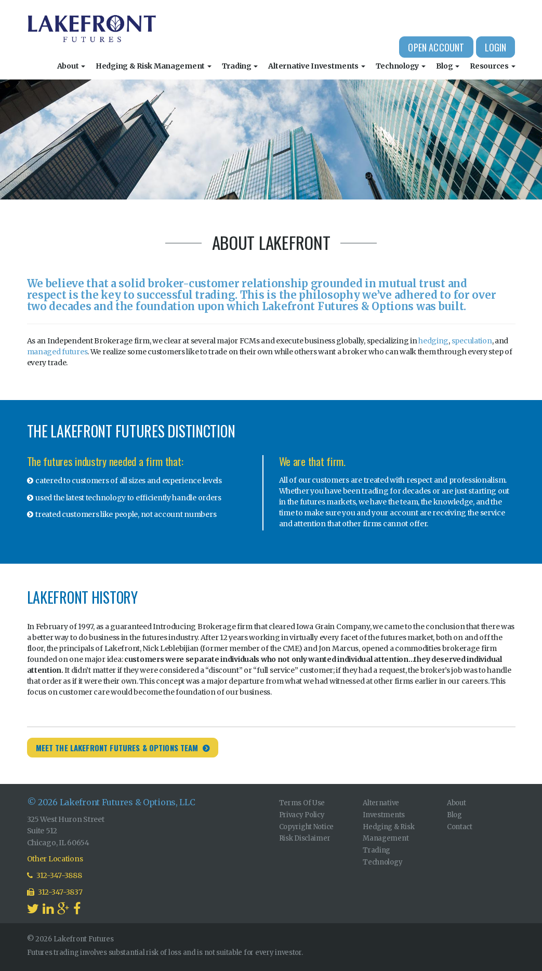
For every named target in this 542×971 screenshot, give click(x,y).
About (71, 66)
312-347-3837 (55, 892)
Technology (401, 66)
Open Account (436, 47)
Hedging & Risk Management (153, 66)
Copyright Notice (306, 826)
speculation (472, 340)
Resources (492, 66)
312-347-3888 (54, 875)
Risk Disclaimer (305, 838)
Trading (240, 66)
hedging (433, 340)
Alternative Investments (316, 66)
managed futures (57, 351)
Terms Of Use (302, 803)
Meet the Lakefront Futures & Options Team (117, 747)
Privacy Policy (302, 814)
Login (496, 47)
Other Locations (55, 858)
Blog (448, 66)
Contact (459, 826)
